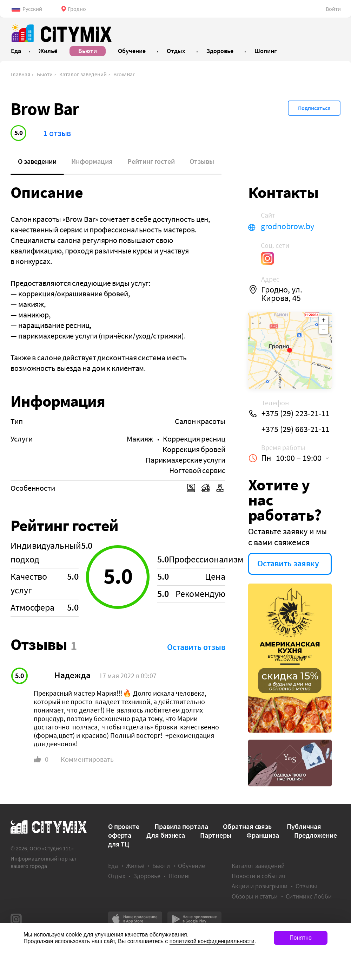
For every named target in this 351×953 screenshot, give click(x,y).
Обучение (191, 865)
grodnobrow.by (287, 226)
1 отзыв (57, 133)
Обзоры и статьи (255, 896)
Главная (20, 74)
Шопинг (179, 876)
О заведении (37, 161)
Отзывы (202, 161)
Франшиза (262, 835)
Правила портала (181, 826)
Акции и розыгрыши (259, 886)
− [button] (324, 329)
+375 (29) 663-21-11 (295, 429)
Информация (92, 161)
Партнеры (215, 835)
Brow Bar (124, 74)
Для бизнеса (165, 835)
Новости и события (258, 876)
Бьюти (45, 74)
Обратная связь (247, 826)
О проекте (123, 826)
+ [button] (324, 320)
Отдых (116, 876)
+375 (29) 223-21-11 (295, 413)
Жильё (135, 865)
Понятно (301, 938)
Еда (113, 865)
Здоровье (146, 876)
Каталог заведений (83, 74)
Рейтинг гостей (151, 161)
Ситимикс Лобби (309, 896)
